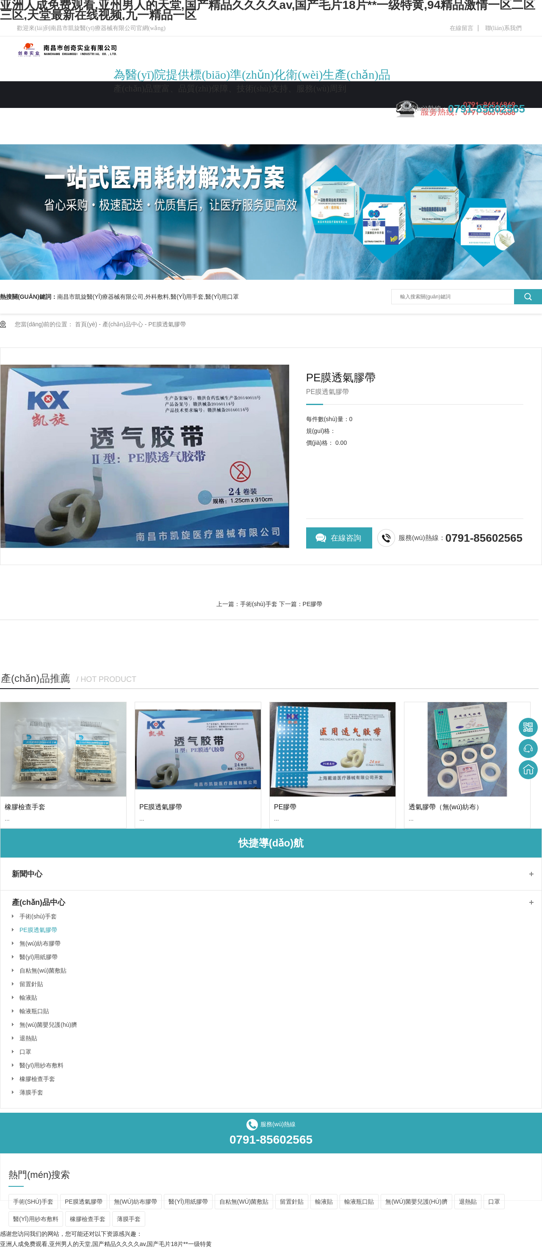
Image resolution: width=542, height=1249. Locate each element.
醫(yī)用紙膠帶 (38, 957)
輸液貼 (28, 997)
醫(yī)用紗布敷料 (41, 1065)
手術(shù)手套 (38, 916)
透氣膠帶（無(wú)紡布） (446, 807)
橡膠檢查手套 (25, 807)
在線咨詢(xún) (346, 541)
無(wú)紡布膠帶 (40, 943)
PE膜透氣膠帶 (167, 324)
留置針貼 (31, 984)
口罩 (25, 1051)
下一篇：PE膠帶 (301, 604)
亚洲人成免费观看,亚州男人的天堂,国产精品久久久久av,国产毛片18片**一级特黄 (106, 1244)
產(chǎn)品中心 (218, 115)
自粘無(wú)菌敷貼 (42, 970)
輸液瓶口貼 (34, 1011)
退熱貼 (28, 1038)
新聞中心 (270, 115)
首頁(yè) (86, 324)
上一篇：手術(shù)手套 (246, 604)
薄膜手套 (31, 1092)
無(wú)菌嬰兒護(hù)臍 (48, 1024)
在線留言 (461, 28)
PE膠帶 (285, 807)
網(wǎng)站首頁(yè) (92, 115)
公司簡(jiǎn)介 (158, 115)
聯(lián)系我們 (503, 28)
